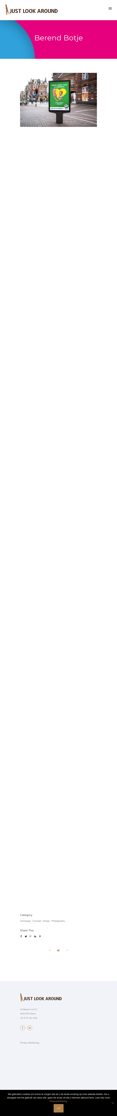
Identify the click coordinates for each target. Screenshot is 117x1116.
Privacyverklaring (58, 1101)
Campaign (25, 921)
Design (46, 921)
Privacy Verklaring (29, 1042)
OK (58, 1108)
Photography (58, 921)
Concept (36, 921)
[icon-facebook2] (23, 1027)
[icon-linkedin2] (29, 1027)
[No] (112, 1103)
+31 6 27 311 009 (28, 1017)
